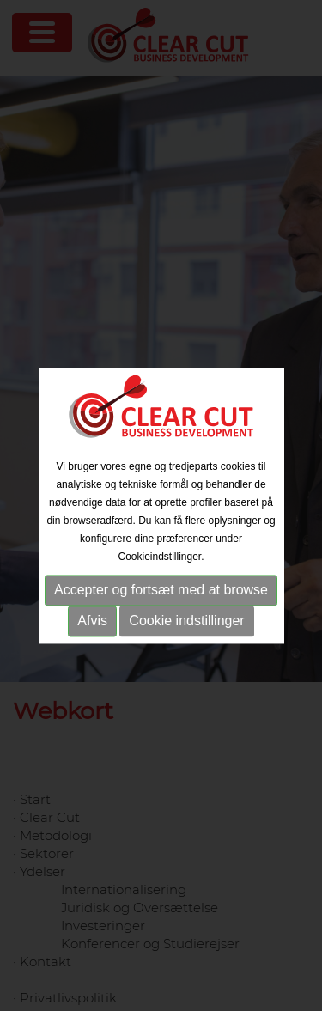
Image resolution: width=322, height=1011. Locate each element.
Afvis (92, 621)
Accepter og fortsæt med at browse (161, 590)
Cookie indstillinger (186, 621)
